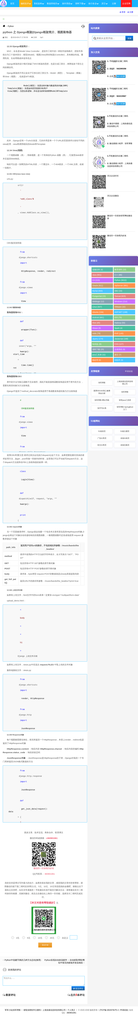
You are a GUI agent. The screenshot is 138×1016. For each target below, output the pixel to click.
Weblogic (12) (98, 301)
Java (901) (96, 275)
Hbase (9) (96, 328)
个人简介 (71, 1010)
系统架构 (39, 3)
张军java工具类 (125, 400)
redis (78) (96, 333)
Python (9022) (120, 280)
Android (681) (98, 317)
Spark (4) (118, 328)
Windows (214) (120, 301)
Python (11, 26)
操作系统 (67, 3)
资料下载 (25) (98, 349)
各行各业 (93, 3)
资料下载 (80, 3)
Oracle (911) (97, 285)
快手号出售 (102, 408)
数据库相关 (53, 3)
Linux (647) (97, 307)
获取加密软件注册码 (32, 1010)
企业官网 (126, 3)
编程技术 (26, 3)
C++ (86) (118, 275)
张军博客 (101, 383)
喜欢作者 (45, 945)
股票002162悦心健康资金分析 (102, 392)
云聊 (114, 3)
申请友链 (129, 371)
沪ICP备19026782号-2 (109, 1010)
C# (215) (96, 280)
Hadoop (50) (119, 323)
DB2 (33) (118, 291)
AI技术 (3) (118, 360)
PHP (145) (118, 333)
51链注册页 (124, 431)
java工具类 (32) (98, 355)
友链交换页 (124, 445)
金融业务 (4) (97, 269)
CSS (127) (118, 344)
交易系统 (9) (119, 349)
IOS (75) (118, 317)
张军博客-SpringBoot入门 (125, 408)
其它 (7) (117, 355)
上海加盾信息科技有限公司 (125, 382)
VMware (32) (119, 307)
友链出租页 (124, 438)
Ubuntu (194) (98, 312)
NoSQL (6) (96, 344)
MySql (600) (97, 291)
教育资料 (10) (120, 269)
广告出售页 (102, 438)
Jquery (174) (97, 339)
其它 (104, 3)
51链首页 (101, 431)
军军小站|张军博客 (13, 1010)
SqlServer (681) (121, 285)
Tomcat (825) (120, 296)
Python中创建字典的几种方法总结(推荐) (23, 960)
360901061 (71, 1013)
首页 (12, 3)
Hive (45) (96, 323)
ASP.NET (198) (120, 312)
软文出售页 (102, 445)
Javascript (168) (121, 339)
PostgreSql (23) (99, 296)
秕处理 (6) (96, 360)
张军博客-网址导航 (102, 400)
